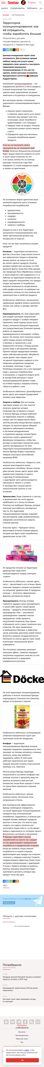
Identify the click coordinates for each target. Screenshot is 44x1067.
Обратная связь (22, 1039)
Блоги (4, 8)
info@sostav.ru (22, 1025)
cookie (26, 1050)
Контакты (22, 1032)
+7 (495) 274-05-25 (22, 1027)
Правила (11, 922)
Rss (22, 1042)
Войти (5, 922)
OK (22, 1060)
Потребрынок (12, 964)
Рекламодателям (22, 1035)
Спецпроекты (17, 8)
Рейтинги (32, 8)
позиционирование (23, 83)
